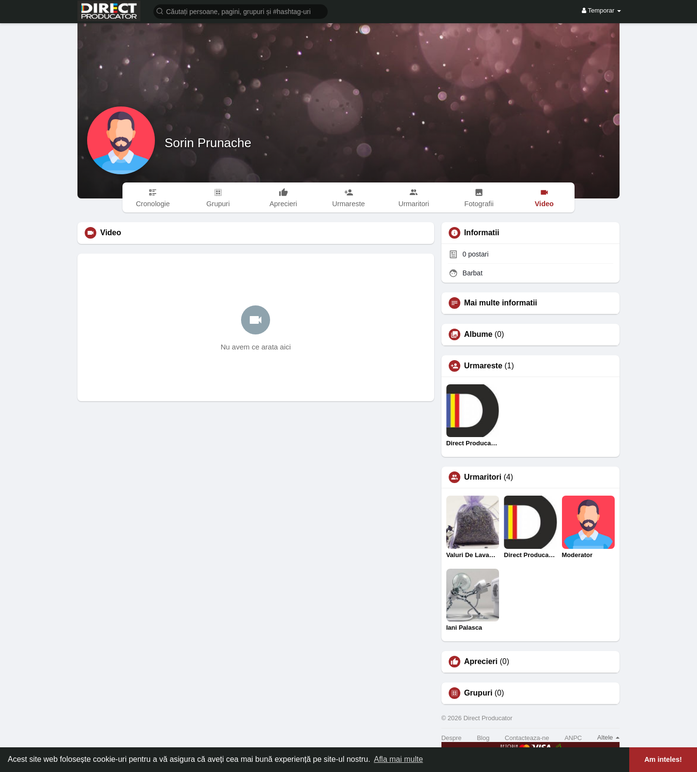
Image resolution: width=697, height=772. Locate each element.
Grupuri (478, 693)
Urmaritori (482, 477)
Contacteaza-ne (527, 738)
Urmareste (483, 366)
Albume (478, 334)
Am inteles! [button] (663, 759)
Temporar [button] (601, 10)
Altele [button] (608, 737)
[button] (240, 11)
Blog (483, 738)
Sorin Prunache (208, 143)
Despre (451, 738)
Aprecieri (481, 662)
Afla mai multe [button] (398, 759)
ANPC (573, 738)
